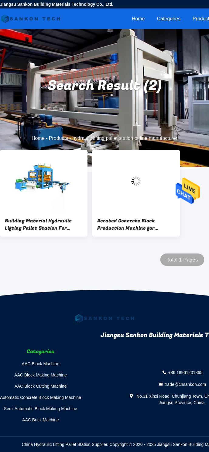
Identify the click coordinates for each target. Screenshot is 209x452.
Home (138, 18)
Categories (168, 18)
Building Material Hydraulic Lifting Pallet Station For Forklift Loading (38, 224)
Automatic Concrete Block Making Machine (40, 397)
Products (58, 138)
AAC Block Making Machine (40, 375)
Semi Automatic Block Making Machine (40, 408)
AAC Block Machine (41, 363)
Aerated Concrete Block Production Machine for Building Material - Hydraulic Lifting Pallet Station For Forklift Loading (132, 224)
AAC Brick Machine (40, 419)
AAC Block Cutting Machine (40, 386)
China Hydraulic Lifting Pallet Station (56, 444)
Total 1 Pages (182, 260)
